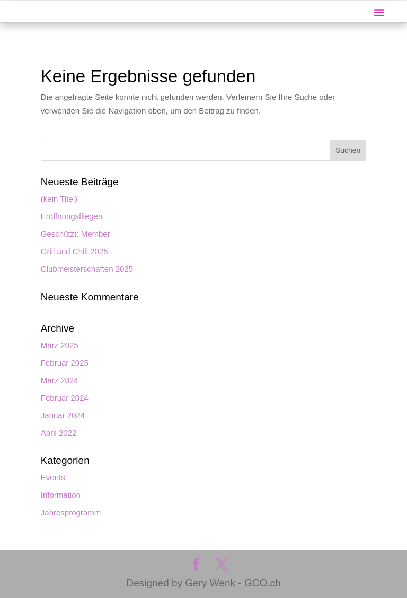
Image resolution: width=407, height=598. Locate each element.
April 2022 (59, 432)
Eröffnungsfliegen (71, 216)
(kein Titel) (59, 198)
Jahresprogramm (71, 512)
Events (53, 477)
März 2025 (59, 345)
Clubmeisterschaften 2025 (87, 268)
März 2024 (59, 380)
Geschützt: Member (75, 233)
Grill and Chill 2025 (74, 251)
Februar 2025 (65, 362)
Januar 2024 (63, 415)
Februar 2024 (65, 397)
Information (61, 494)
